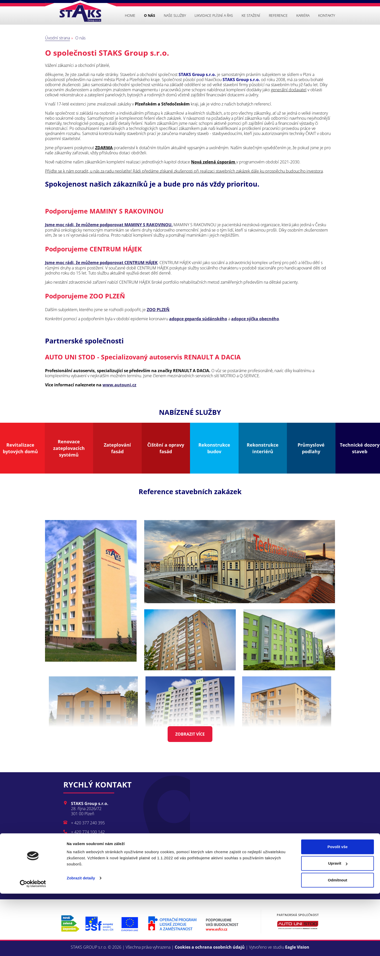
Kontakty (326, 15)
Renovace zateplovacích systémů (69, 448)
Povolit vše (337, 909)
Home (130, 15)
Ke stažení (251, 15)
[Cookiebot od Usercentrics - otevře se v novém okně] (33, 946)
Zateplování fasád (117, 448)
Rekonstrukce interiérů (263, 448)
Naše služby (175, 15)
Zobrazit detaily (81, 940)
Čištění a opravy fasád (165, 448)
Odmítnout (337, 942)
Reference (278, 15)
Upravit (337, 926)
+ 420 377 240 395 (88, 823)
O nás (149, 15)
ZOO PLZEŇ (158, 309)
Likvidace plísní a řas (214, 15)
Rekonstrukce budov (214, 448)
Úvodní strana (57, 38)
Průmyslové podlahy (311, 448)
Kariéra (303, 15)
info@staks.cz (83, 841)
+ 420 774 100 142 (88, 832)
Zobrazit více (190, 734)
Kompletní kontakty (95, 860)
